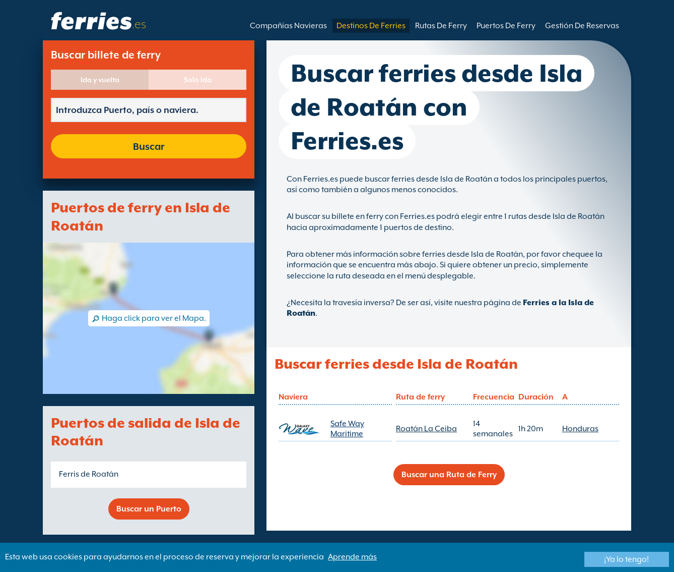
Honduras (580, 428)
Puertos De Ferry (506, 25)
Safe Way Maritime (347, 428)
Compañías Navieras (288, 25)
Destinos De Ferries (371, 25)
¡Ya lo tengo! (626, 559)
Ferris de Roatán (88, 474)
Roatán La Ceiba (426, 428)
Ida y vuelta (100, 80)
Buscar (148, 146)
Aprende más (352, 556)
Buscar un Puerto (148, 508)
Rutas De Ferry (441, 25)
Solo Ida (198, 80)
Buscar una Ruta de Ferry (449, 474)
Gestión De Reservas (582, 25)
